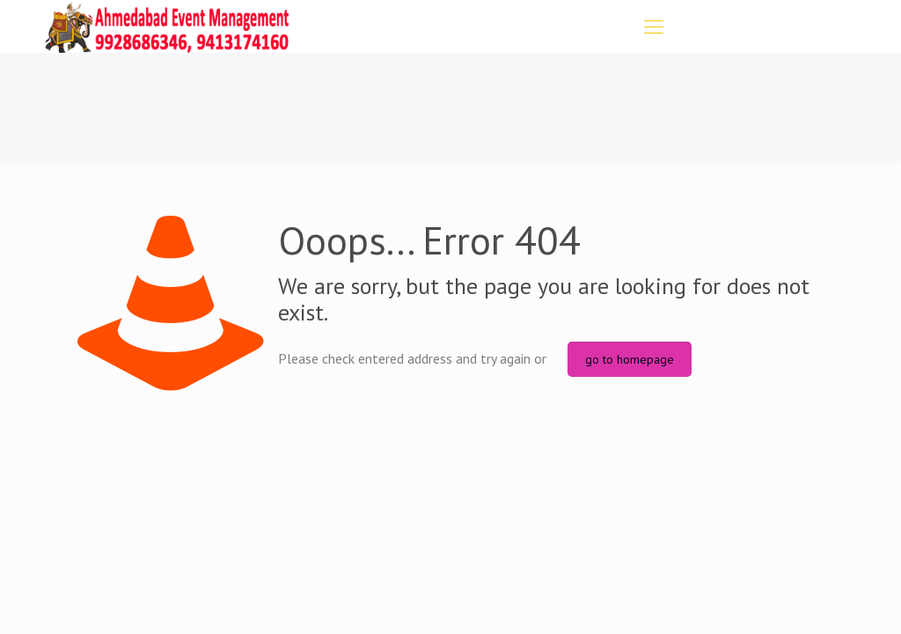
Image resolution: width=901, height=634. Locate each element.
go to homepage (629, 359)
